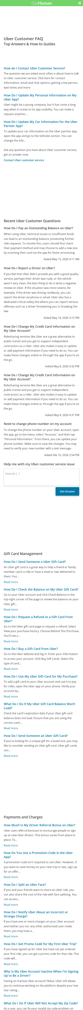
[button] (79, 3)
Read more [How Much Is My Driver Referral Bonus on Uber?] (11, 845)
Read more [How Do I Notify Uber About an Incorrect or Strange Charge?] (11, 936)
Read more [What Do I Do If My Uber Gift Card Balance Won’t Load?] (11, 728)
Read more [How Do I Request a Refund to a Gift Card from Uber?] (11, 641)
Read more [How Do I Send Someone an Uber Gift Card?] (11, 756)
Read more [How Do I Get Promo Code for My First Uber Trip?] (11, 964)
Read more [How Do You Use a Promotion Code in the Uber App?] (11, 877)
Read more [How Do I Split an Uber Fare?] (11, 904)
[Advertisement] (41, 190)
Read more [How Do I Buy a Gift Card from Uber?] (11, 669)
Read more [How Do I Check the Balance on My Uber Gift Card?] (11, 609)
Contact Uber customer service (24, 160)
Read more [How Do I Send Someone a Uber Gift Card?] (11, 582)
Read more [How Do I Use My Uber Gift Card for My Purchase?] (11, 696)
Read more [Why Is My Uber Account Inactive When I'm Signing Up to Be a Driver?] (11, 996)
